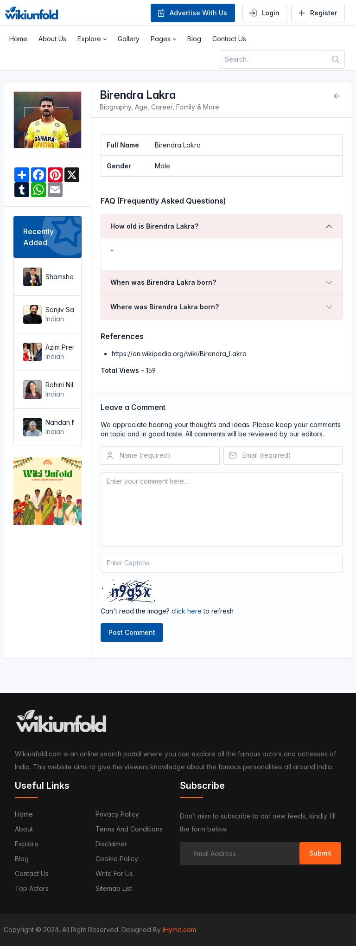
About (24, 829)
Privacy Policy (117, 814)
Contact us (32, 873)
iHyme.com (179, 929)
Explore (26, 844)
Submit (320, 853)
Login (264, 13)
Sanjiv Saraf (58, 309)
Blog (22, 859)
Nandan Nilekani (58, 422)
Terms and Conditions (129, 829)
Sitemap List (113, 888)
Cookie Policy (116, 859)
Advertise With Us (192, 13)
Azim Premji (58, 347)
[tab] (222, 226)
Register (317, 13)
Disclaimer (111, 844)
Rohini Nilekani (58, 385)
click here (187, 611)
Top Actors (32, 888)
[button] (92, 39)
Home (24, 814)
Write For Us (114, 873)
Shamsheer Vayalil (58, 277)
